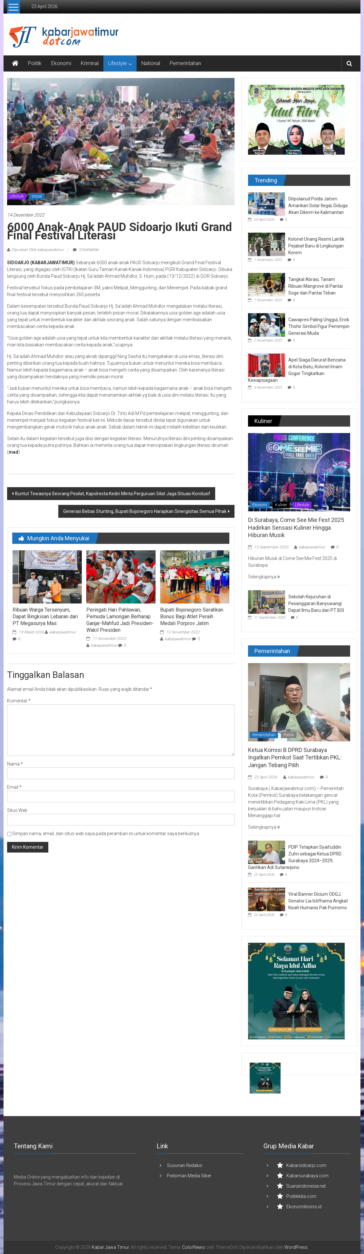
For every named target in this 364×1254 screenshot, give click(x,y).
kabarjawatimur (62, 632)
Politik (35, 63)
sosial (37, 196)
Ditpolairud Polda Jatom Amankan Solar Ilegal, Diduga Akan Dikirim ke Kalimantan (318, 205)
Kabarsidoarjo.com (306, 1165)
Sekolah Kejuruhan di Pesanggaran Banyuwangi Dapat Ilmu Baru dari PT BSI (316, 603)
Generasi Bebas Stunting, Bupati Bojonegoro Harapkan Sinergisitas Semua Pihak (144, 511)
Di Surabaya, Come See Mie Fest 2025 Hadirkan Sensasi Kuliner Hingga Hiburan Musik (296, 527)
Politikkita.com (301, 1196)
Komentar (19, 700)
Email (14, 787)
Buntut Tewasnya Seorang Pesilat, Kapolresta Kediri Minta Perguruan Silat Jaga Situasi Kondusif (112, 493)
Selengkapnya (264, 576)
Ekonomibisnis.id (303, 1206)
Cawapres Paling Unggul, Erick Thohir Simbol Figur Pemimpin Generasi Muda (319, 326)
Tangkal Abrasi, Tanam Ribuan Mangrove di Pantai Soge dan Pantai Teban (315, 286)
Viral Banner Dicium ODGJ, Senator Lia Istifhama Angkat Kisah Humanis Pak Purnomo (318, 901)
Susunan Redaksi (184, 1165)
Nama (15, 764)
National (150, 63)
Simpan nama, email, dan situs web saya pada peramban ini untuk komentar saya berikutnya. (106, 833)
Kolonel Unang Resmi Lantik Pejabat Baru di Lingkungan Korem (316, 245)
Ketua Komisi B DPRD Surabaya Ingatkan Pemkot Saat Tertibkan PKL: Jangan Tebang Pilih (294, 757)
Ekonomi (61, 63)
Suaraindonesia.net (306, 1186)
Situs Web (17, 810)
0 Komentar (86, 249)
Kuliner (281, 505)
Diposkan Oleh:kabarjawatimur (38, 249)
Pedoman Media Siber (189, 1175)
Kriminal (90, 63)
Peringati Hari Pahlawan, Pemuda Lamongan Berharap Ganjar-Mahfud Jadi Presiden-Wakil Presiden (120, 620)
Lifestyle (117, 63)
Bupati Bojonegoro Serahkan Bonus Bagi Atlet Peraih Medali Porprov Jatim (191, 616)
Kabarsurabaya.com (307, 1175)
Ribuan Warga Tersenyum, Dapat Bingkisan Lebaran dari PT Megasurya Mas (45, 616)
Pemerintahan (185, 63)
